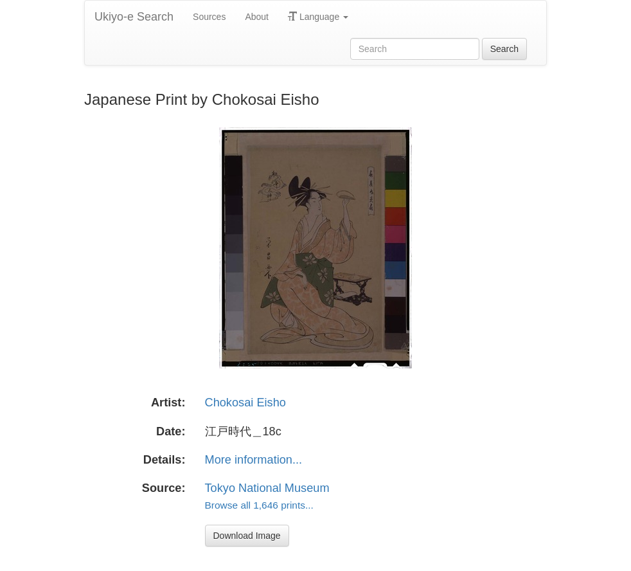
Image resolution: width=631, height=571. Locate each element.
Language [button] (318, 17)
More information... (254, 459)
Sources (209, 17)
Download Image (247, 535)
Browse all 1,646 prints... (259, 505)
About (257, 17)
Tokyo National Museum (267, 488)
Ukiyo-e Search (133, 16)
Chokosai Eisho (245, 402)
